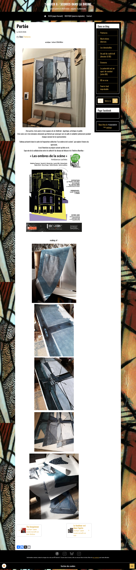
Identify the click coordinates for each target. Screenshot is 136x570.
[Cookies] (4, 566)
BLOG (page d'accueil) (55, 16)
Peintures (27, 37)
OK (115, 101)
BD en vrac (104, 81)
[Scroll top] (132, 566)
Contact (89, 16)
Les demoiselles (106, 48)
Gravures (103, 63)
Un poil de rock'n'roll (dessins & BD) (107, 56)
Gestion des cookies (68, 566)
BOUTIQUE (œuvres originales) (75, 16)
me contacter (96, 558)
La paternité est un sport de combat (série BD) (107, 72)
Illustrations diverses (104, 41)
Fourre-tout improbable (104, 88)
